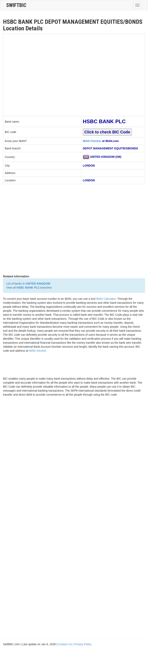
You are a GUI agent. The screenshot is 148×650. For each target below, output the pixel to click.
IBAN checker (37, 350)
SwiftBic (16, 5)
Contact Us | (66, 644)
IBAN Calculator (106, 298)
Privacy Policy (82, 644)
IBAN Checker (92, 141)
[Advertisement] (40, 74)
